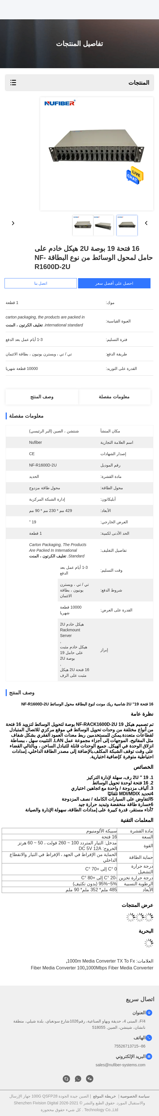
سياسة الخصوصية (135, 1096)
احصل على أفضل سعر (117, 283)
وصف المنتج (41, 396)
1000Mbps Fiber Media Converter (119, 967)
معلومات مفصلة (114, 396)
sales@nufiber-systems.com (120, 1065)
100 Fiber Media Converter (58, 967)
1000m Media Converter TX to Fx (101, 961)
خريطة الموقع (104, 1096)
